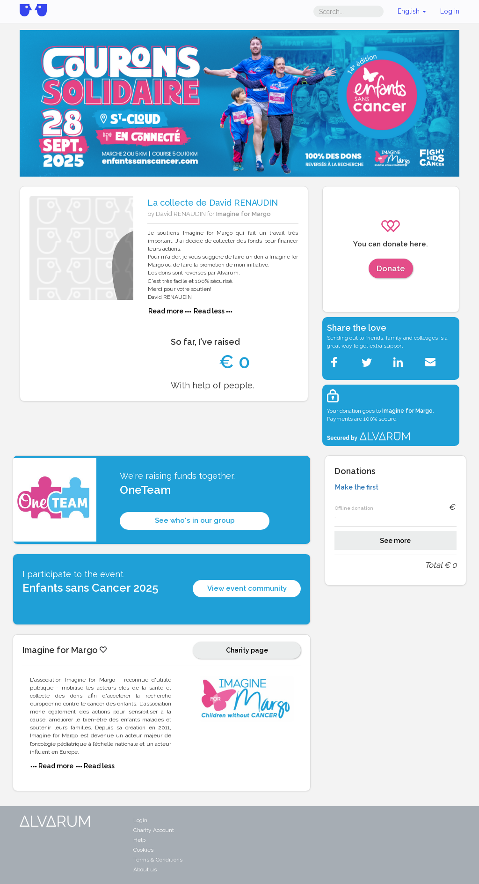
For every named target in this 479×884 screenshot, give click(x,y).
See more (395, 540)
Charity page (247, 650)
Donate (391, 268)
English (412, 11)
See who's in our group (195, 520)
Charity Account (153, 830)
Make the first (356, 487)
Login (140, 820)
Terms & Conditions (157, 859)
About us (145, 869)
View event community (247, 588)
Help (139, 840)
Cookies (143, 850)
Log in (449, 11)
